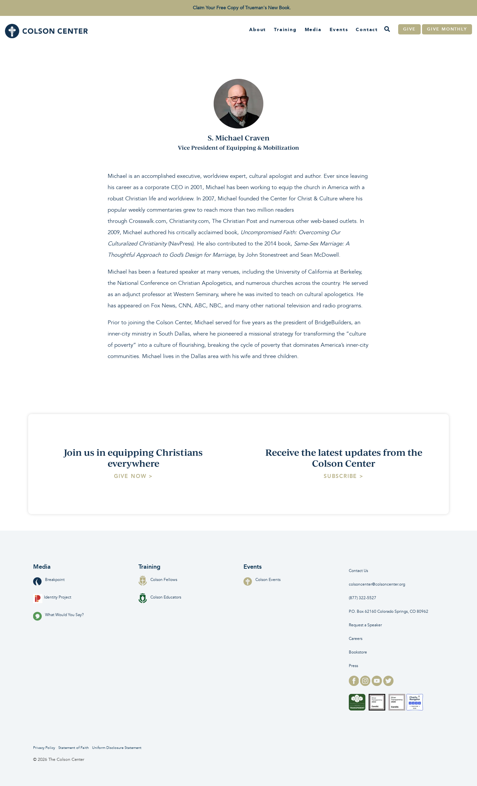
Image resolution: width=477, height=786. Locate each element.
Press (353, 665)
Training (285, 29)
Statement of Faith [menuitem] (73, 748)
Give (409, 29)
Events (339, 29)
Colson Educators (159, 597)
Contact (367, 29)
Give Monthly (447, 29)
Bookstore (358, 652)
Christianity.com (189, 221)
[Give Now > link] (133, 476)
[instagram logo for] (366, 684)
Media (313, 29)
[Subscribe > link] (344, 476)
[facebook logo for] (354, 684)
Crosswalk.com (147, 221)
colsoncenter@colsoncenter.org (377, 584)
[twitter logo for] (388, 684)
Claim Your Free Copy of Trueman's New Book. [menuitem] (242, 8)
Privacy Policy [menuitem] (44, 748)
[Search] (387, 29)
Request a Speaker (365, 625)
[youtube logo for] (377, 684)
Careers (355, 638)
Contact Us (358, 570)
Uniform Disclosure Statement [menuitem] (116, 748)
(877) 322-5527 (362, 598)
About (257, 29)
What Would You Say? (58, 614)
